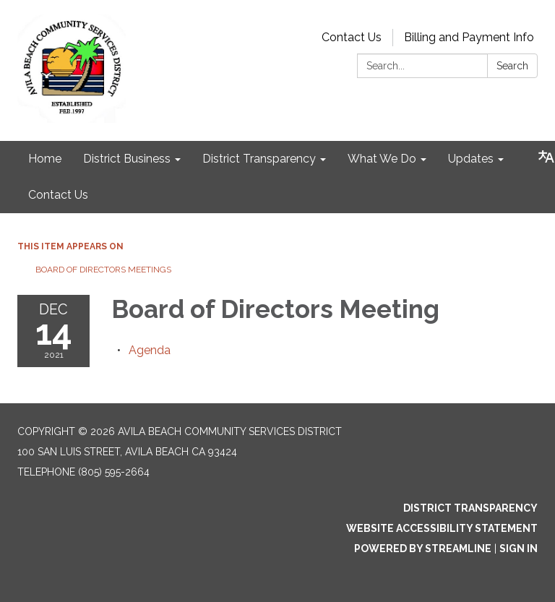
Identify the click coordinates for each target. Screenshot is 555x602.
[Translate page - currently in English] (546, 157)
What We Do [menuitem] (382, 158)
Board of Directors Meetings (103, 270)
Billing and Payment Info (469, 37)
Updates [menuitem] (471, 158)
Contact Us (352, 37)
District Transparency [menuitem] (259, 158)
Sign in (518, 548)
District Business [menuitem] (127, 158)
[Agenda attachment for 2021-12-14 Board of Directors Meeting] (150, 350)
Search (512, 66)
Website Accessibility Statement (442, 528)
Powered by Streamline (422, 548)
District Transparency (470, 508)
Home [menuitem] (44, 158)
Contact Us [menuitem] (58, 195)
